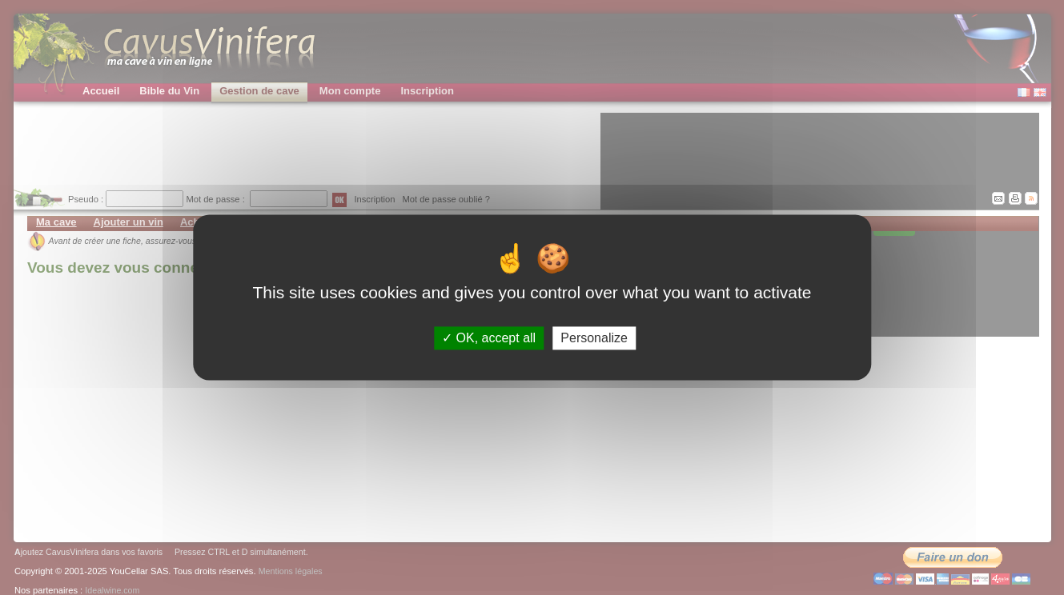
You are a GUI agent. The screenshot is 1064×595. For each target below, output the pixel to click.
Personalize (594, 338)
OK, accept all (489, 338)
